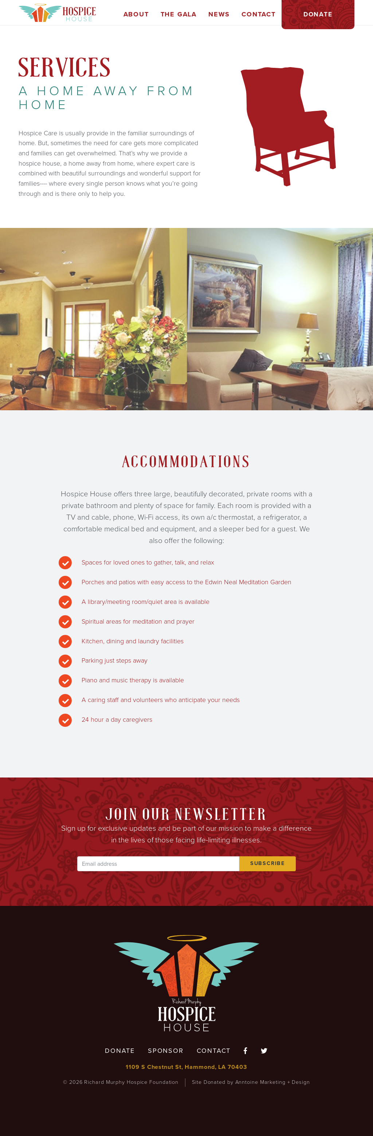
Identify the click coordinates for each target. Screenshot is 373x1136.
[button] (136, 14)
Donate (120, 1051)
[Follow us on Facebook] (245, 1051)
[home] (57, 13)
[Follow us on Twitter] (264, 1051)
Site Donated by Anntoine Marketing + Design (251, 1082)
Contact (214, 1051)
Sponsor (166, 1051)
